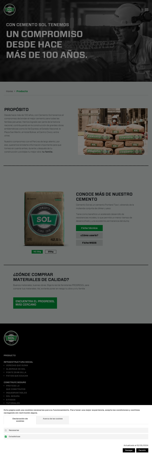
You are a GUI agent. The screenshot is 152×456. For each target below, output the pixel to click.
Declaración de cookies (20, 419)
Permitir (142, 450)
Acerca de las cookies (53, 418)
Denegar (129, 450)
